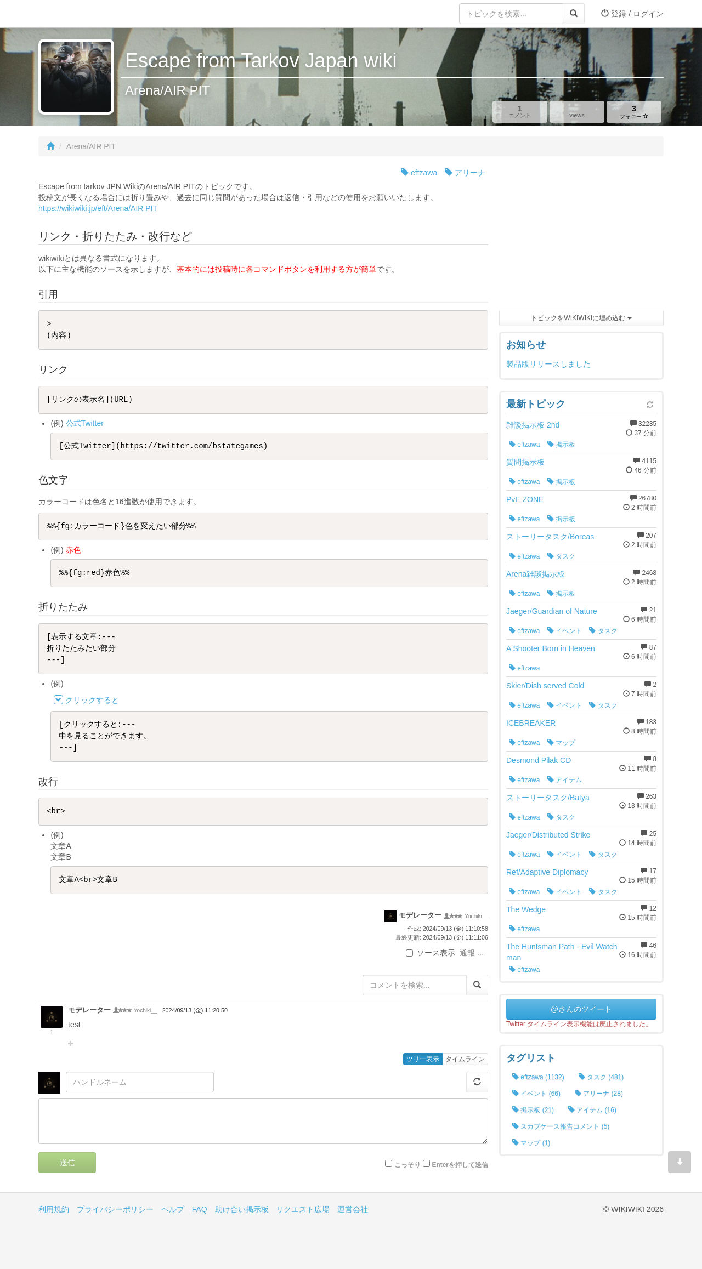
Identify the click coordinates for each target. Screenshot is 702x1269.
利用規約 (53, 1209)
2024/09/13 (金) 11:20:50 (195, 1010)
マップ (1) (531, 1143)
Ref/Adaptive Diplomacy (547, 872)
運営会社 (352, 1209)
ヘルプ (172, 1209)
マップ (561, 743)
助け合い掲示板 (242, 1209)
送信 (67, 1162)
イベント (564, 631)
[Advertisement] (581, 235)
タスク (561, 556)
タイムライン (465, 1059)
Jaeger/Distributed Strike (548, 834)
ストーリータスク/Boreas (550, 536)
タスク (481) (601, 1077)
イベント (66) (536, 1093)
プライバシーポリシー (115, 1209)
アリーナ (465, 172)
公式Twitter (85, 423)
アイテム (564, 780)
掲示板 (561, 444)
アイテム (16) (592, 1110)
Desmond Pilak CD (538, 760)
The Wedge (526, 909)
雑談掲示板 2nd (532, 424)
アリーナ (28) (599, 1093)
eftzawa (419, 172)
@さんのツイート (581, 1009)
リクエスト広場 (303, 1209)
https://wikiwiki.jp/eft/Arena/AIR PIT (97, 208)
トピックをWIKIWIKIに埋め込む (581, 318)
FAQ (199, 1209)
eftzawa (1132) (538, 1077)
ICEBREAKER (531, 723)
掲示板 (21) (533, 1110)
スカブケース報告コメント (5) (560, 1126)
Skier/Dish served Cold (545, 685)
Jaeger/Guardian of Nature (551, 611)
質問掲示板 (525, 462)
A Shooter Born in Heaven (550, 648)
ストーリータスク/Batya (548, 797)
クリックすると (92, 700)
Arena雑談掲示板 (535, 574)
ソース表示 (430, 952)
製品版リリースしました (548, 364)
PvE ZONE (525, 499)
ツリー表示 (422, 1059)
